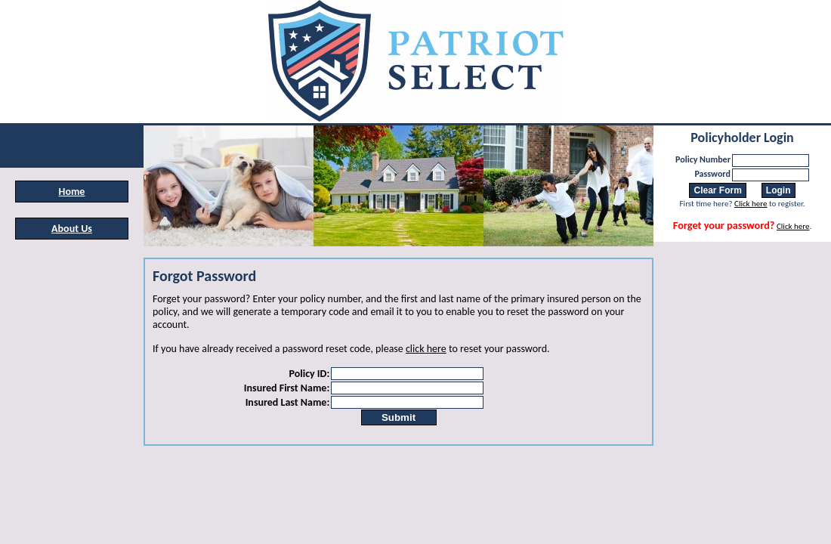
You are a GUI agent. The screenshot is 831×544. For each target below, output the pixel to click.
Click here (750, 204)
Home (72, 191)
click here (426, 348)
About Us (71, 228)
